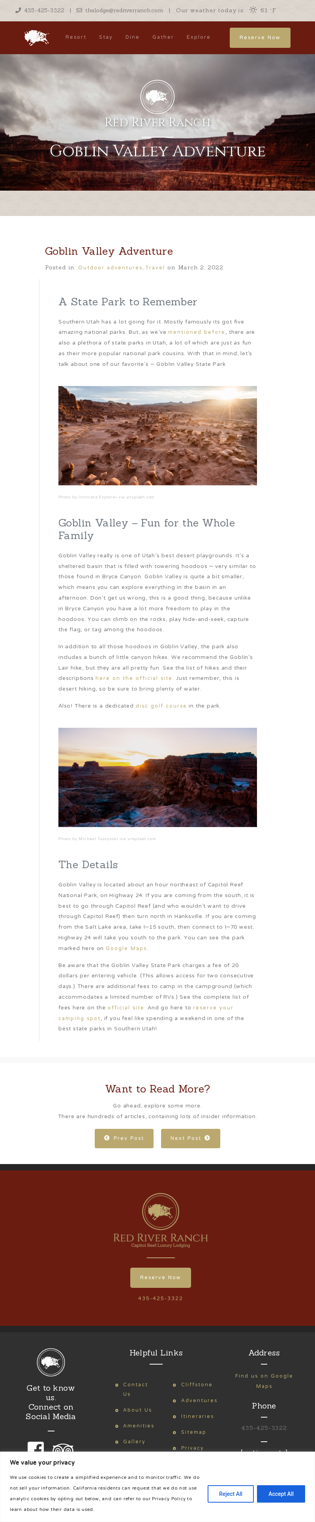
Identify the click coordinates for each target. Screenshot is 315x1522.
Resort (76, 37)
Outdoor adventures (110, 267)
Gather (163, 37)
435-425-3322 (39, 10)
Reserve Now (260, 37)
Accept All (281, 1494)
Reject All (230, 1494)
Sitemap (193, 1432)
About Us (137, 1410)
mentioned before (196, 332)
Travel (155, 267)
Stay (106, 37)
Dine (133, 37)
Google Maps (126, 948)
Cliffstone (197, 1384)
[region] (157, 1487)
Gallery (134, 1441)
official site (126, 1008)
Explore (199, 37)
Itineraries (197, 1416)
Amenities (138, 1426)
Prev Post (124, 1138)
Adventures (199, 1400)
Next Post (191, 1138)
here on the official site (134, 678)
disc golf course (161, 706)
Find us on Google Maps (264, 1381)
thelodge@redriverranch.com (120, 10)
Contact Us (135, 1389)
